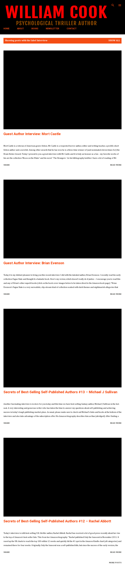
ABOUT (20, 28)
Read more (116, 165)
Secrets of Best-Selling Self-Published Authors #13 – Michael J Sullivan (60, 392)
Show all (114, 40)
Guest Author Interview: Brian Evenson (33, 263)
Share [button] (6, 165)
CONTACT (72, 28)
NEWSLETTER (52, 28)
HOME (6, 28)
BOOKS (34, 28)
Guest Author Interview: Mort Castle (32, 134)
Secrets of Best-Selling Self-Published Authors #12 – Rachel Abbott (57, 521)
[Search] (113, 5)
